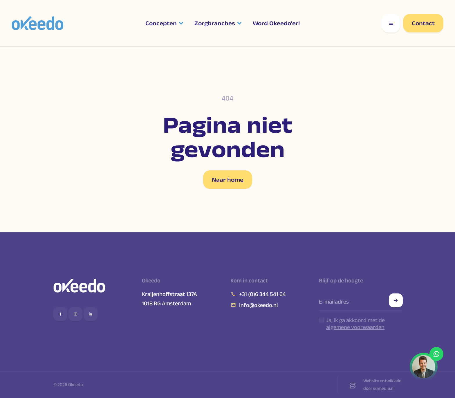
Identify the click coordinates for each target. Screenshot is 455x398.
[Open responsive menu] (391, 23)
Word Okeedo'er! (276, 23)
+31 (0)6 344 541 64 (258, 294)
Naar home (227, 179)
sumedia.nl (384, 388)
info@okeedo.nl (254, 305)
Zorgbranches (214, 23)
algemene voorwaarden (355, 327)
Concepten (161, 23)
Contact (423, 23)
